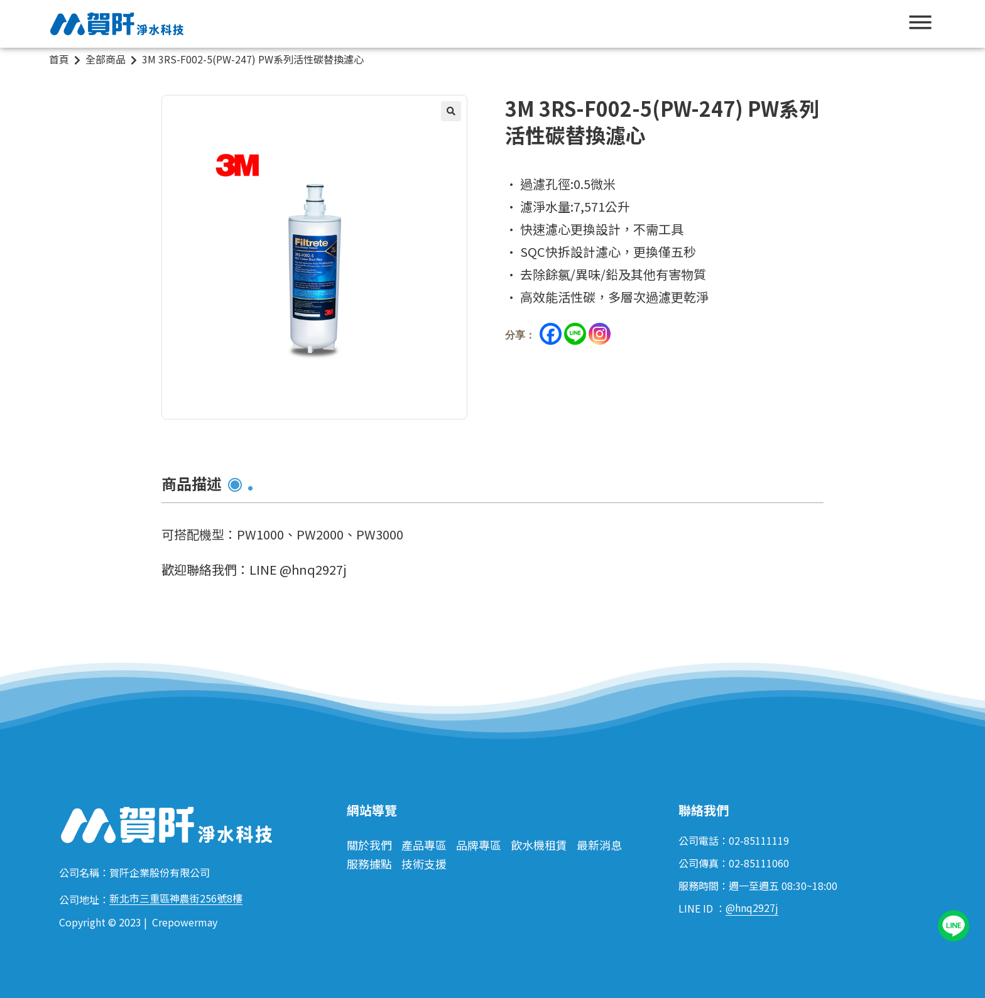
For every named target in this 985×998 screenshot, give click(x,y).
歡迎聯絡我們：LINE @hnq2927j (254, 569)
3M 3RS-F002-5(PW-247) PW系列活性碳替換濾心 (253, 59)
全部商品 (105, 59)
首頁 (59, 59)
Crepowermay (184, 922)
